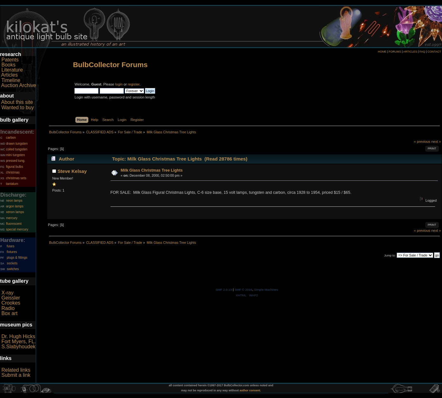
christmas (13, 172)
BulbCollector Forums (110, 65)
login (119, 84)
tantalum (12, 184)
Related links (15, 370)
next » (436, 141)
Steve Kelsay (72, 171)
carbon (11, 137)
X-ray (7, 292)
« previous (422, 141)
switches (13, 269)
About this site (17, 102)
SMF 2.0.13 (224, 289)
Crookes (10, 303)
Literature (12, 70)
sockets (12, 263)
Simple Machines (266, 289)
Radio (8, 308)
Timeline (10, 80)
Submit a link (15, 375)
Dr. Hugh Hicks (18, 336)
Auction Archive (18, 85)
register (134, 84)
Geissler (10, 297)
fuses (10, 246)
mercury (11, 218)
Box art (9, 313)
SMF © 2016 (243, 289)
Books (8, 64)
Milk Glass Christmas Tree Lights (152, 170)
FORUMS (395, 51)
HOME (382, 51)
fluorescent (14, 223)
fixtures (12, 252)
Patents (9, 59)
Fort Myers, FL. (18, 341)
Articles (9, 75)
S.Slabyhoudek (18, 346)
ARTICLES (410, 51)
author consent (250, 390)
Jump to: (390, 255)
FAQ (422, 51)
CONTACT (434, 51)
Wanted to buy (17, 107)
